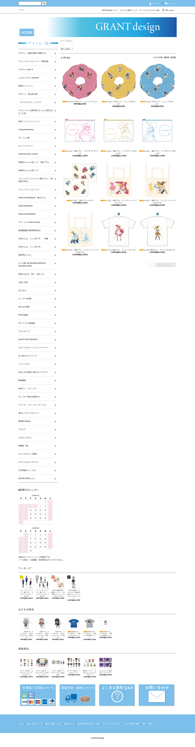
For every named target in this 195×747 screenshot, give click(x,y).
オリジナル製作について (128, 10)
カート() (170, 3)
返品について (69, 724)
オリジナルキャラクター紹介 (149, 10)
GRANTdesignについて (110, 10)
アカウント (154, 3)
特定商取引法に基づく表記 (89, 724)
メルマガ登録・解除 (131, 724)
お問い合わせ (168, 10)
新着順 (173, 57)
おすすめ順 (158, 57)
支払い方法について (34, 724)
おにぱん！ (69, 41)
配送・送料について (53, 724)
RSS (144, 724)
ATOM (149, 724)
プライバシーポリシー (111, 724)
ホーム (21, 10)
